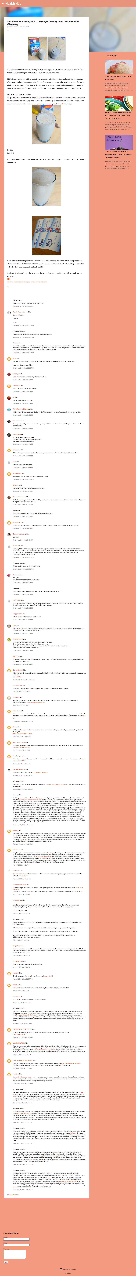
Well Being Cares (19, 742)
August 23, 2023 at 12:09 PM (23, 979)
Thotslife (16, 996)
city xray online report (44, 856)
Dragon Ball (47, 976)
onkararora (17, 900)
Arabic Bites (17, 639)
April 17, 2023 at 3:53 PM (21, 967)
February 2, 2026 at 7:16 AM (22, 1122)
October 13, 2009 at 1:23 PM (23, 582)
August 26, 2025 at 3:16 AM (22, 1068)
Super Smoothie (41, 282)
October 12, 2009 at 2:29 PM (23, 428)
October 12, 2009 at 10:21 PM (23, 479)
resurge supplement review (36, 702)
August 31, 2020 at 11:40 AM (23, 721)
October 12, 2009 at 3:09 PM (23, 456)
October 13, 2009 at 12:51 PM (23, 569)
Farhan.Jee (16, 871)
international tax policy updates (45, 1050)
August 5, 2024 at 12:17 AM (22, 1023)
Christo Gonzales (19, 497)
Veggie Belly (17, 614)
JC (14, 397)
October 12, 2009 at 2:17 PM (23, 415)
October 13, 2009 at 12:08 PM (23, 557)
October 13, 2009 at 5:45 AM (23, 505)
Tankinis (16, 988)
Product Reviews (19, 282)
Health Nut (13, 3)
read (25, 839)
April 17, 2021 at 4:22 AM (21, 750)
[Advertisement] (46, 1215)
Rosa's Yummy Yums (20, 312)
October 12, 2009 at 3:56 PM (23, 467)
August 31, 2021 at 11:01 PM (23, 775)
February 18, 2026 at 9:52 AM (23, 1190)
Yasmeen (16, 575)
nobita (15, 830)
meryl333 (16, 546)
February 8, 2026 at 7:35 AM (22, 1143)
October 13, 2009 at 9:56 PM (23, 620)
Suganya (16, 374)
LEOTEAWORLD (19, 769)
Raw (28, 282)
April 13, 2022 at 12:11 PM (22, 879)
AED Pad (16, 656)
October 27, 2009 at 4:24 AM (23, 664)
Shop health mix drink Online (22, 733)
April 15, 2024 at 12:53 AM (22, 1002)
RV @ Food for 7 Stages (21, 409)
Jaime (15, 343)
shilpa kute (16, 946)
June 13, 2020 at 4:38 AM (21, 705)
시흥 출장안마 (23, 875)
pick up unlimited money (29, 1015)
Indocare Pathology (19, 884)
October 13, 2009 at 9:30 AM (23, 540)
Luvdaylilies (17, 434)
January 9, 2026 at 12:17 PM (22, 1103)
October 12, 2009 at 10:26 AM (23, 337)
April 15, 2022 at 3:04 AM (21, 894)
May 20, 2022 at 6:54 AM (21, 955)
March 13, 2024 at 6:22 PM (22, 991)
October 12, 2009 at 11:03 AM (23, 352)
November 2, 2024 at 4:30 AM (23, 1037)
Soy (33, 282)
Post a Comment (12, 1194)
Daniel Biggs (17, 670)
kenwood (16, 697)
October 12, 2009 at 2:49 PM (23, 444)
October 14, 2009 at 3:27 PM (23, 633)
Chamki (15, 485)
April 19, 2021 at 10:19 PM (22, 764)
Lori (14, 625)
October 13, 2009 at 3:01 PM (23, 594)
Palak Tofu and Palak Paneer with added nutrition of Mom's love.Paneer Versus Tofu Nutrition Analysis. (118, 115)
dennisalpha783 (18, 1043)
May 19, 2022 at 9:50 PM (21, 913)
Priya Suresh (17, 473)
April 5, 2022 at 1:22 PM (21, 865)
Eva (14, 461)
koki (14, 358)
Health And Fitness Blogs (21, 747)
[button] (8, 30)
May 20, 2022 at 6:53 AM (21, 940)
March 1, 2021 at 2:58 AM (22, 736)
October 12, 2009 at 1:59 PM (23, 403)
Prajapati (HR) (18, 961)
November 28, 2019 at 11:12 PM (24, 680)
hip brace (73, 1133)
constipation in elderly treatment (30, 800)
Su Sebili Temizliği (19, 1034)
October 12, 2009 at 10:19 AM (23, 325)
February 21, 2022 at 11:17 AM (23, 844)
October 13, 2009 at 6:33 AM (23, 516)
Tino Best (16, 711)
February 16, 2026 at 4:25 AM (23, 1164)
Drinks (10, 282)
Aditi (14, 727)
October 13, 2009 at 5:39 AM (23, 491)
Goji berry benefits (41, 772)
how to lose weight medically (70, 1063)
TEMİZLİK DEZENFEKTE (22, 1029)
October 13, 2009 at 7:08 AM (23, 528)
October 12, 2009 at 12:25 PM (23, 368)
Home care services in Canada (57, 784)
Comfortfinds (17, 685)
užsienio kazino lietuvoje (21, 1113)
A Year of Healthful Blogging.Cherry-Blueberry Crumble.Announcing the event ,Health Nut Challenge (118, 154)
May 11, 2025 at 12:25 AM (22, 1054)
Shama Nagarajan (19, 534)
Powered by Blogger (68, 1269)
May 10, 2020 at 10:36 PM (22, 691)
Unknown (16, 385)
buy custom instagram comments (24, 1077)
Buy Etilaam (17, 677)
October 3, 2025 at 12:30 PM (23, 1083)
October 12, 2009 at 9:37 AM (23, 306)
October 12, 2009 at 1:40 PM (23, 380)
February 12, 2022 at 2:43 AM (23, 825)
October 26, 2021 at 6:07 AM (23, 789)
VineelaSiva (17, 421)
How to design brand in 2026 (22, 1060)
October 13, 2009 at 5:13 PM (23, 608)
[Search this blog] (124, 3)
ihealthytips (17, 756)
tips (63, 104)
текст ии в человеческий (67, 1181)
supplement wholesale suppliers (50, 1156)
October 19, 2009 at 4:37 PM (23, 651)
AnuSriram (16, 522)
